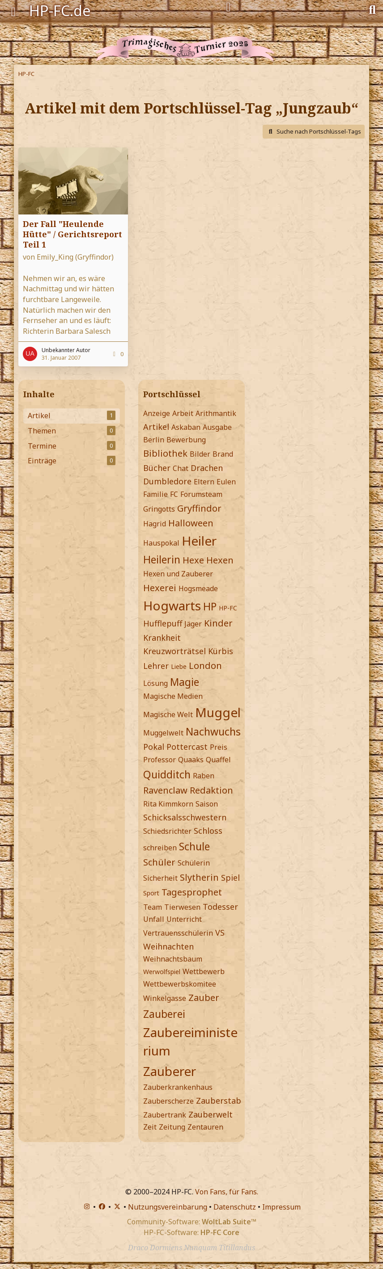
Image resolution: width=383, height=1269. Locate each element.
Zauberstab (218, 1100)
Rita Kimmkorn (168, 804)
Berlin (153, 440)
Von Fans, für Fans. (226, 1192)
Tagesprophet (192, 892)
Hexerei (159, 588)
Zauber (203, 998)
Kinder (218, 623)
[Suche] (372, 9)
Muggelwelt (163, 733)
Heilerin (161, 559)
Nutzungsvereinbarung (167, 1207)
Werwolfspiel (161, 971)
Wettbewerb (204, 971)
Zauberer (169, 1071)
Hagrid (154, 524)
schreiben (160, 848)
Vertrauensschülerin (178, 933)
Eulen (226, 482)
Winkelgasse (164, 998)
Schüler (159, 862)
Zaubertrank (164, 1115)
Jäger (193, 624)
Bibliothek (165, 453)
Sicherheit (160, 878)
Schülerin (194, 863)
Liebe (179, 666)
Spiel (230, 877)
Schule (194, 846)
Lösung (155, 683)
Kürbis (220, 651)
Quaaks (191, 760)
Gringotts (159, 509)
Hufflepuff (162, 623)
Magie (184, 682)
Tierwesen (182, 907)
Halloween (190, 523)
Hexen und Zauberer (178, 574)
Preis (218, 747)
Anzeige (156, 413)
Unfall (153, 919)
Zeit (150, 1127)
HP (210, 606)
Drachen (207, 467)
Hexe (193, 560)
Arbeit (182, 413)
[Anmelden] (228, 7)
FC (174, 494)
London (205, 666)
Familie (155, 494)
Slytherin (199, 877)
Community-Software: (191, 1222)
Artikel (156, 426)
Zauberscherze (168, 1101)
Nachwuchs (213, 731)
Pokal (153, 746)
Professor (159, 760)
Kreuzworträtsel (174, 651)
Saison (207, 804)
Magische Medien (173, 696)
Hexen (220, 560)
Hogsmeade (198, 588)
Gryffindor (199, 508)
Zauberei (164, 1014)
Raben (203, 776)
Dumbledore (167, 481)
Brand (223, 454)
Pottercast (187, 746)
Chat (180, 468)
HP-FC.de (60, 10)
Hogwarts (172, 605)
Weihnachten (168, 946)
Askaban (185, 427)
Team (152, 907)
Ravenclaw (165, 790)
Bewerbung (186, 440)
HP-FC (228, 608)
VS (220, 932)
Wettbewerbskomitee (179, 984)
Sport (151, 893)
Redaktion (211, 790)
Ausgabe (217, 427)
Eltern (204, 482)
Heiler (199, 540)
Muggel (218, 712)
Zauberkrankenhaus (178, 1087)
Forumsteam (201, 494)
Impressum (281, 1207)
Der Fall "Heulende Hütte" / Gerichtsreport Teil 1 (72, 234)
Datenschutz (234, 1207)
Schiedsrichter (167, 831)
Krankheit (162, 637)
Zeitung (172, 1127)
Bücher (156, 467)
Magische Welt (168, 714)
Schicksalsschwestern (184, 817)
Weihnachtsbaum (172, 959)
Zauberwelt (210, 1114)
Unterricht (184, 919)
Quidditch (167, 774)
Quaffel (218, 760)
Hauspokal (161, 543)
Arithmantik (216, 413)
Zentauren (205, 1127)
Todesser (220, 906)
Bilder (200, 454)
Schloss (208, 830)
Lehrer (156, 665)
